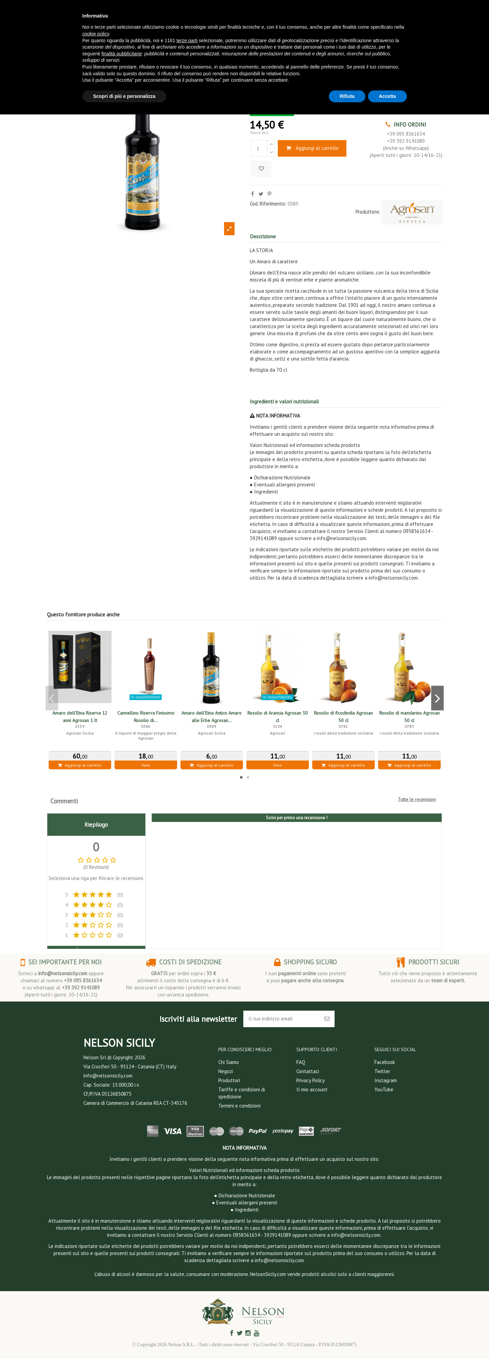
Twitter (382, 1071)
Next (437, 698)
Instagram (385, 1080)
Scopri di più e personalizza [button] (124, 96)
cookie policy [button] (95, 33)
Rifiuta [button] (347, 96)
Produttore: (368, 212)
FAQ (300, 1062)
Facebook (384, 1062)
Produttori (229, 1080)
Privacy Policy (310, 1080)
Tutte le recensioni (417, 799)
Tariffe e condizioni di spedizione (241, 1093)
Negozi (225, 1071)
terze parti (186, 40)
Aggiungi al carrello (312, 148)
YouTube (383, 1089)
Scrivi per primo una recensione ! (296, 818)
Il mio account (311, 1089)
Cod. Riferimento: (268, 204)
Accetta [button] (387, 96)
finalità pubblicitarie (121, 53)
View (145, 765)
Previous (52, 698)
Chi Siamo (228, 1062)
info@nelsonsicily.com (62, 973)
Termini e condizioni (239, 1105)
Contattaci (307, 1071)
